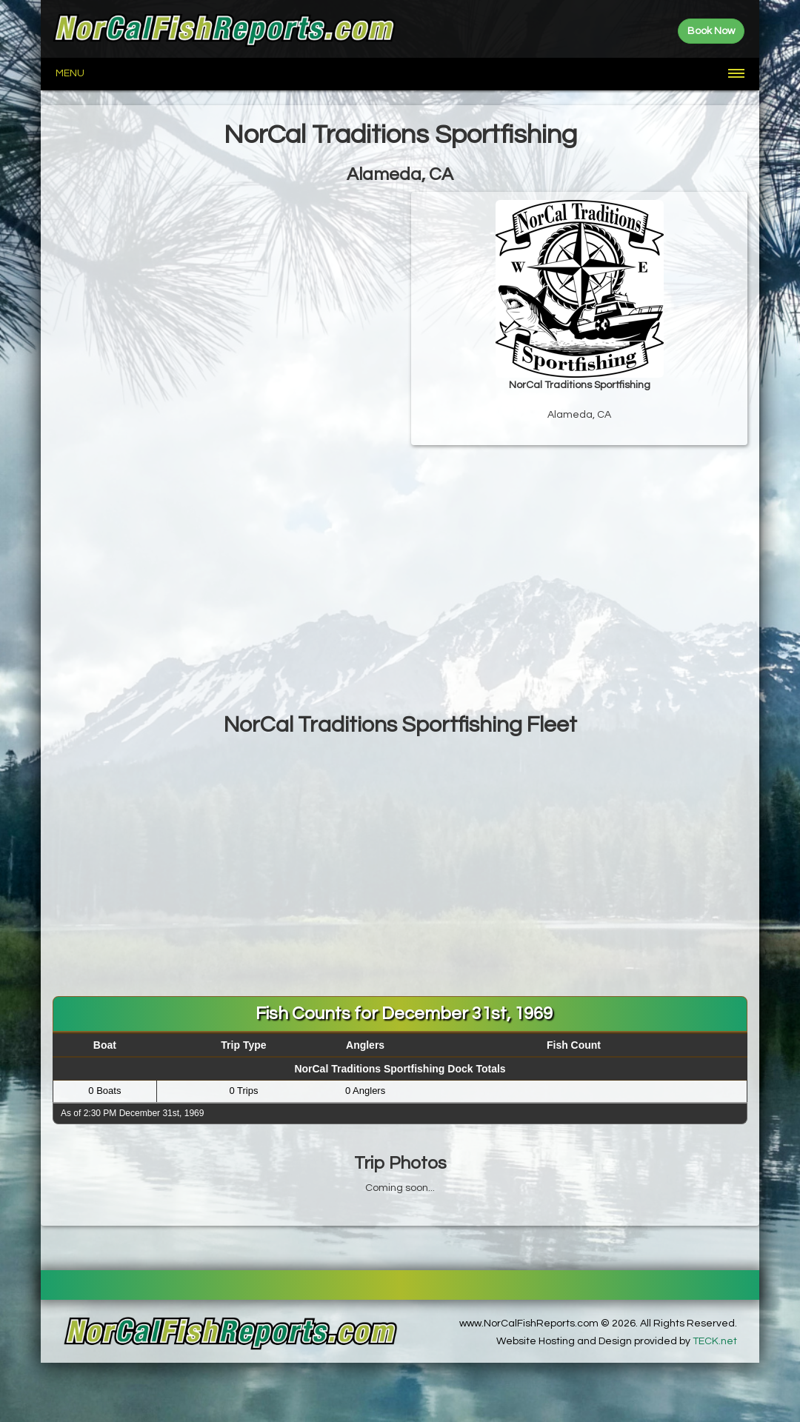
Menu (70, 73)
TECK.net (715, 1341)
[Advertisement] (400, 594)
